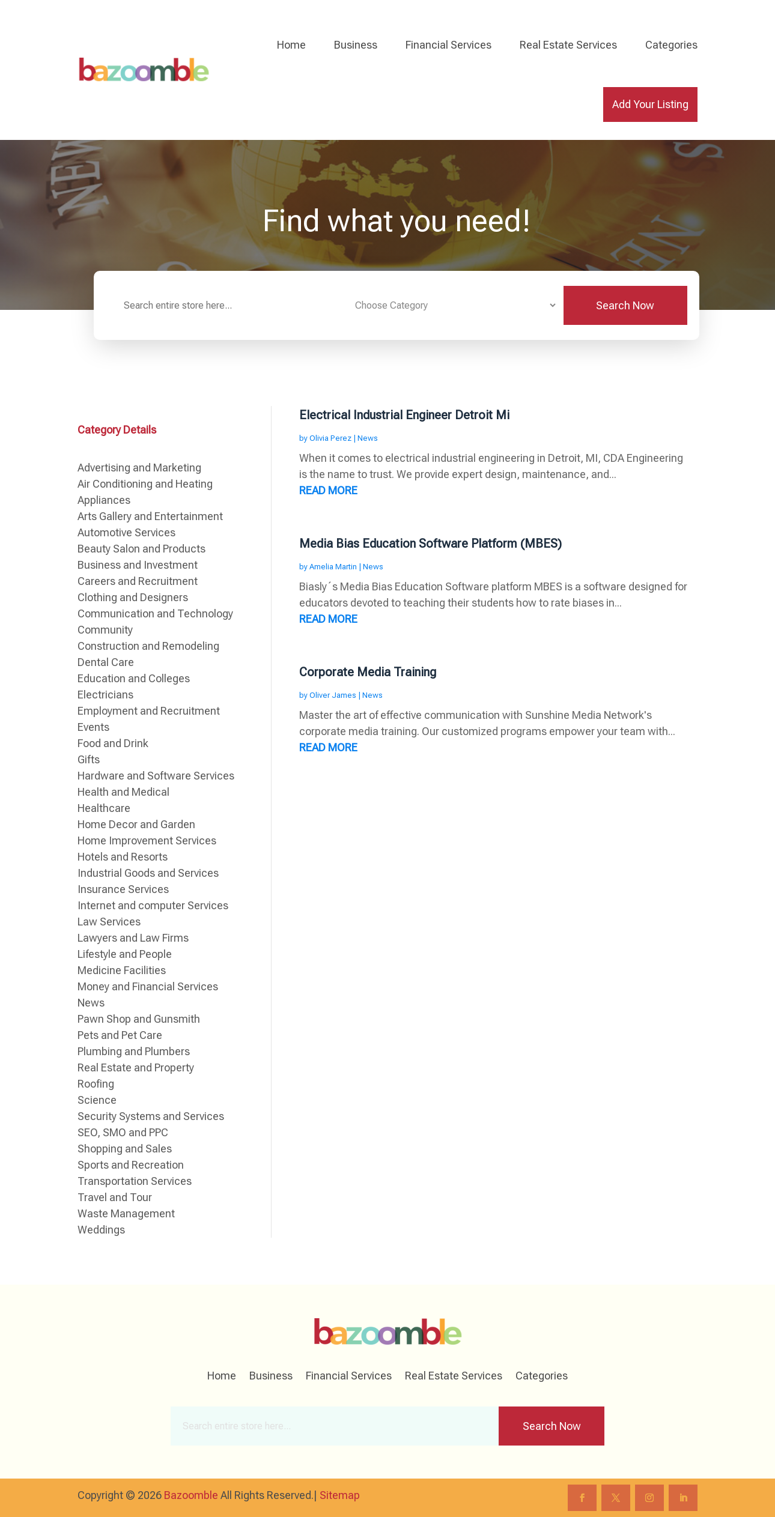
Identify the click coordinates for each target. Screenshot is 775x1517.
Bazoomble (191, 1495)
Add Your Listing (650, 104)
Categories (671, 44)
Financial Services (448, 44)
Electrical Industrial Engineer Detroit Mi (404, 415)
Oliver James (332, 695)
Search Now (625, 305)
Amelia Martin (333, 566)
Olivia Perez (330, 438)
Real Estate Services (568, 44)
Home (291, 44)
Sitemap (340, 1495)
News (367, 438)
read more (328, 490)
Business (355, 44)
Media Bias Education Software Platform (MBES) (430, 543)
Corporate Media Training (367, 672)
